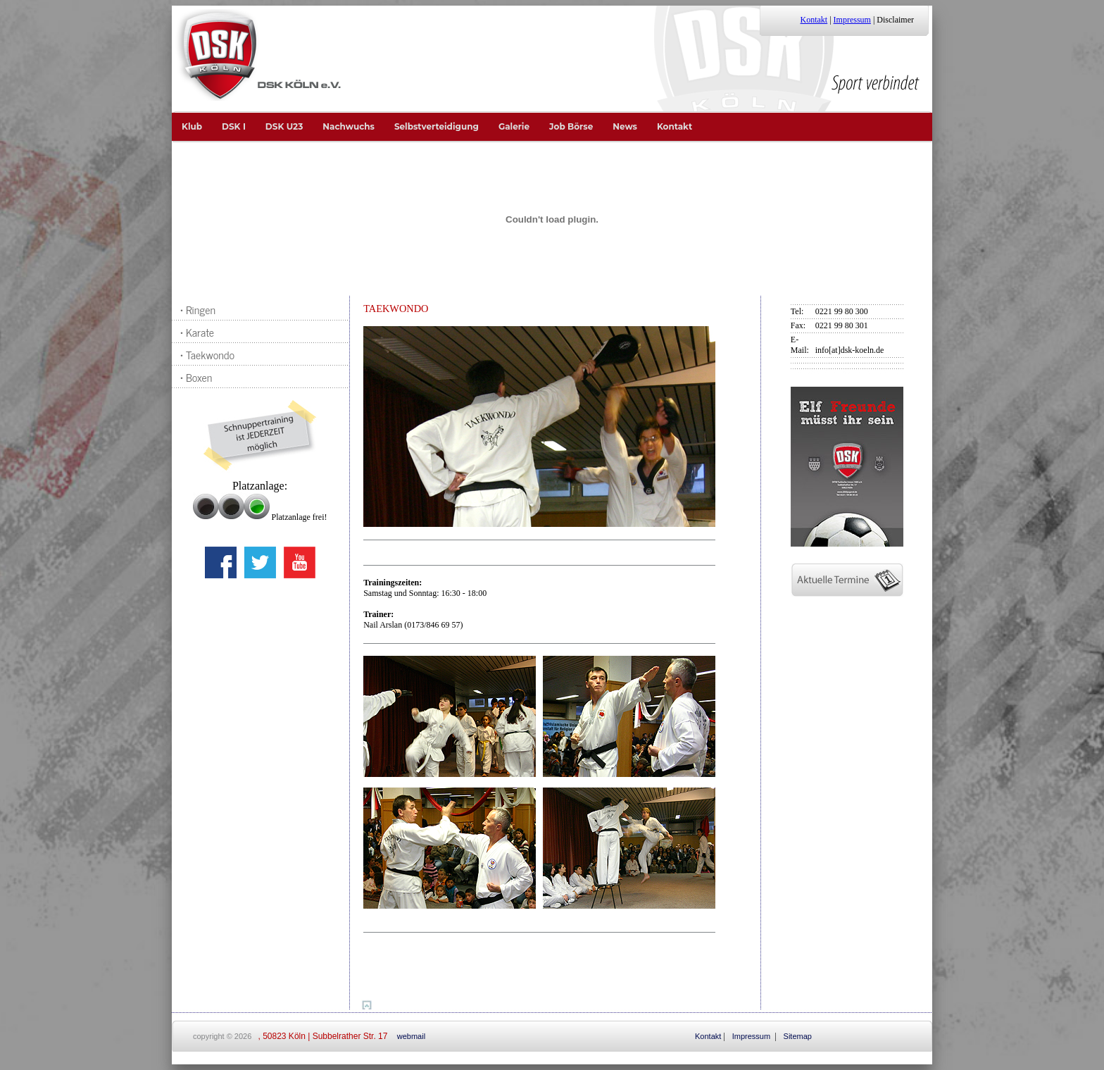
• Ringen (195, 309)
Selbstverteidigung (436, 126)
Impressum (852, 20)
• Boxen (193, 377)
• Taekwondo (204, 354)
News (625, 126)
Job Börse (571, 126)
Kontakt (814, 20)
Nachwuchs (348, 126)
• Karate (194, 332)
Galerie (513, 126)
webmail (411, 1036)
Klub (192, 126)
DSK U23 (284, 126)
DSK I (234, 126)
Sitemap (798, 1036)
